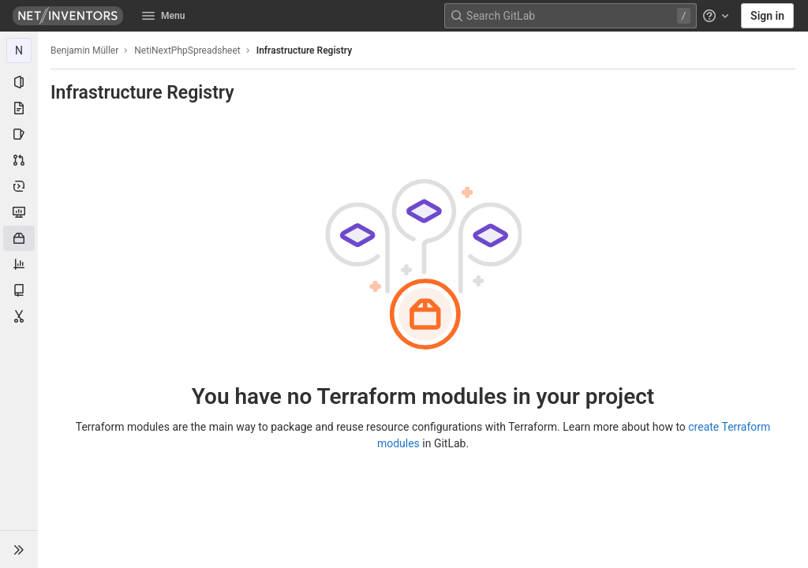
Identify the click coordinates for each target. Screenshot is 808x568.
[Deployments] (19, 186)
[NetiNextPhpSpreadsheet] (19, 50)
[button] (19, 549)
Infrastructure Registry (304, 50)
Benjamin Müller (84, 50)
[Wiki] (19, 290)
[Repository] (19, 108)
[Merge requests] (19, 160)
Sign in (767, 15)
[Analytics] (19, 264)
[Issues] (19, 134)
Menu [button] (163, 15)
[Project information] (19, 82)
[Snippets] (19, 316)
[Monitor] (19, 212)
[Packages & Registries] (19, 238)
